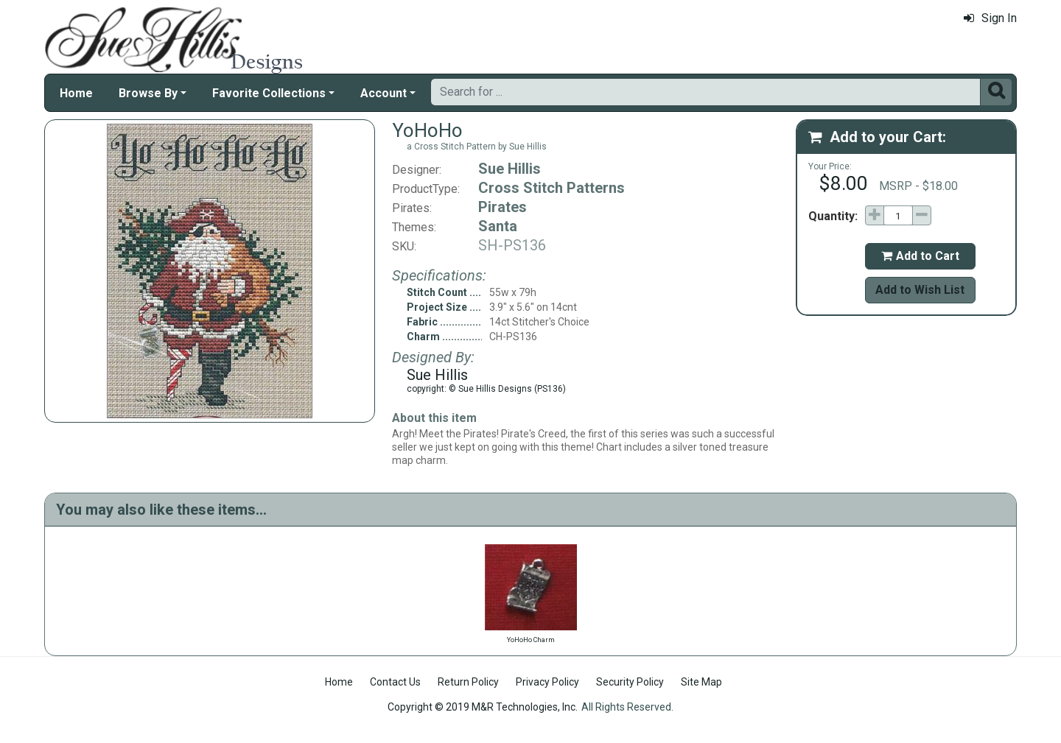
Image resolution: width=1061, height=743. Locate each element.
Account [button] (383, 93)
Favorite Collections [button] (269, 93)
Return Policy (468, 682)
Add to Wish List (919, 290)
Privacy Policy (547, 682)
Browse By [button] (148, 93)
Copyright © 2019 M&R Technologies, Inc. (483, 707)
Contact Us (395, 682)
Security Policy (630, 682)
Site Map (701, 682)
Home (76, 93)
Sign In (990, 18)
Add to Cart (920, 256)
